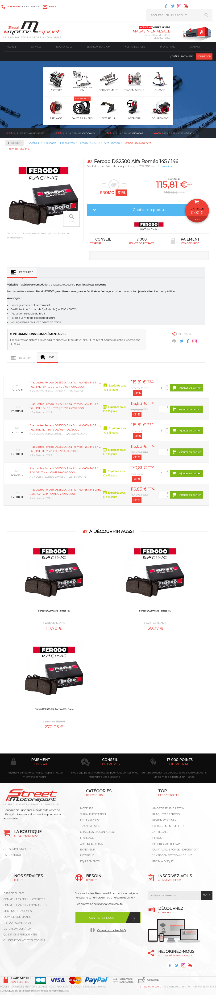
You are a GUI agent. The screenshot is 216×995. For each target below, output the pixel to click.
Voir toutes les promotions (211, 132)
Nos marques (64, 46)
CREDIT (78, 986)
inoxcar (124, 133)
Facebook (166, 6)
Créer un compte (182, 56)
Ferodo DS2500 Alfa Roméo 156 (155, 610)
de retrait (179, 764)
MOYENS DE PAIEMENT (19, 911)
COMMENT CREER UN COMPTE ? (25, 899)
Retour (16, 143)
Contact (195, 46)
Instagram (179, 6)
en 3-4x (40, 764)
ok (205, 895)
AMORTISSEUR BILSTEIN (168, 808)
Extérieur (87, 849)
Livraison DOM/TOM (98, 46)
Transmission (90, 826)
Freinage (87, 837)
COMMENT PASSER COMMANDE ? (25, 905)
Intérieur (87, 855)
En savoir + (165, 166)
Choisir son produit (149, 209)
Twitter (172, 6)
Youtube (186, 6)
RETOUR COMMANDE (17, 922)
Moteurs (86, 808)
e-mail (52, 6)
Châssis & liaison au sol (97, 832)
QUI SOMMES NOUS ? (17, 849)
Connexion (204, 56)
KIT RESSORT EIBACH (166, 843)
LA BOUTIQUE (13, 855)
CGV (52, 986)
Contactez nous (101, 917)
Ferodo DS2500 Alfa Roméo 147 (54, 610)
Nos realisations (135, 46)
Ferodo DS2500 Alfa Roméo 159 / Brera (54, 709)
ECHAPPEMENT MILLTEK (168, 826)
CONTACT (17, 986)
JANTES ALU (160, 832)
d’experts (110, 764)
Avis (51, 357)
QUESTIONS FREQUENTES (20, 934)
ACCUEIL (4, 986)
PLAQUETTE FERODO (166, 814)
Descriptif (26, 272)
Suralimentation (93, 814)
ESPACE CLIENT (14, 893)
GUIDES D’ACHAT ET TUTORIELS (24, 940)
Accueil (11, 46)
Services (36, 46)
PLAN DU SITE (64, 986)
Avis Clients (193, 972)
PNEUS (157, 837)
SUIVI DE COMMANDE (17, 916)
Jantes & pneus (91, 843)
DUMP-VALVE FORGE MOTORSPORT (175, 849)
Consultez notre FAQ (111, 930)
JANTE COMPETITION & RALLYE (172, 855)
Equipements (90, 861)
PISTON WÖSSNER (164, 820)
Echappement (90, 820)
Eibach (174, 133)
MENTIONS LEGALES (36, 986)
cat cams (74, 133)
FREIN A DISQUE (163, 861)
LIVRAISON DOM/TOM (17, 928)
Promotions (167, 46)
